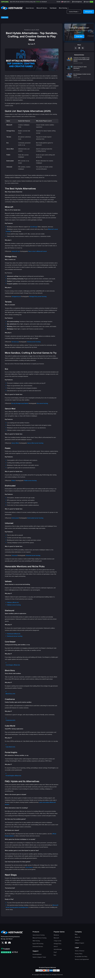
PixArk (13, 480)
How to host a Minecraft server (37, 251)
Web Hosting (36, 941)
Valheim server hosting (14, 605)
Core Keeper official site (13, 665)
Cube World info (10, 747)
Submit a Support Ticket (39, 957)
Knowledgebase (77, 1)
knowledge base (23, 907)
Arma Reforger (58, 949)
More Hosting (64, 8)
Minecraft (56, 938)
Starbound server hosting (14, 636)
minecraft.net (16, 251)
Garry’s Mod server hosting (35, 443)
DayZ (55, 952)
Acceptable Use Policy (81, 956)
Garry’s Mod (15, 443)
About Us (77, 937)
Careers (77, 940)
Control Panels (74, 12)
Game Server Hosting (38, 935)
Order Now (79, 36)
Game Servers (30, 8)
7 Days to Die (57, 941)
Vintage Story (57, 943)
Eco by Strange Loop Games (20, 403)
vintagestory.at (16, 296)
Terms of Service (79, 951)
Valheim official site (13, 602)
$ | (63, 1)
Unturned (14, 555)
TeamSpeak (53, 8)
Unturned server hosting (33, 555)
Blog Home (5, 17)
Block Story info (10, 693)
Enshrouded (15, 518)
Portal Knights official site (13, 775)
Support (88, 1)
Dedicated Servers (38, 946)
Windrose (56, 935)
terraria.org (15, 342)
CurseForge (33, 227)
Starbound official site (13, 634)
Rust (55, 955)
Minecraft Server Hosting (39, 938)
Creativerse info (10, 720)
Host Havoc (29, 867)
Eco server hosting (42, 403)
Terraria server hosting (33, 342)
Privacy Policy (78, 953)
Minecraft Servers (42, 8)
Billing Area (88, 11)
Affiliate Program (79, 943)
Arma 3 (56, 946)
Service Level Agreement (82, 959)
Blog (76, 934)
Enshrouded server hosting (35, 518)
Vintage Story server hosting (37, 296)
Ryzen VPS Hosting (38, 943)
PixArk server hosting (30, 480)
